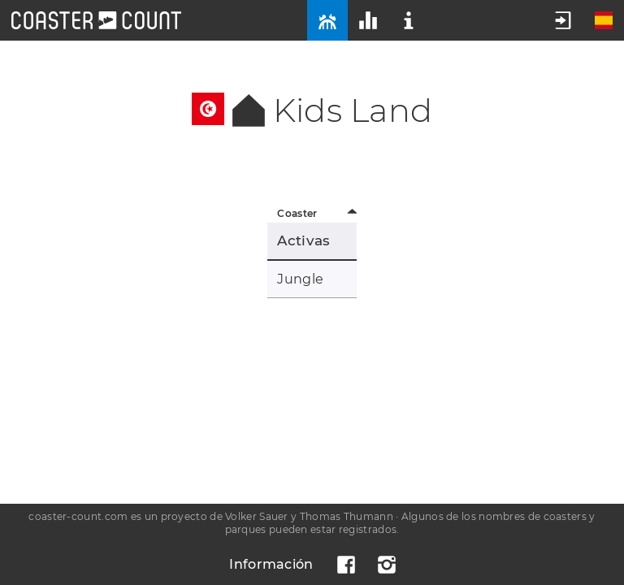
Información (271, 564)
